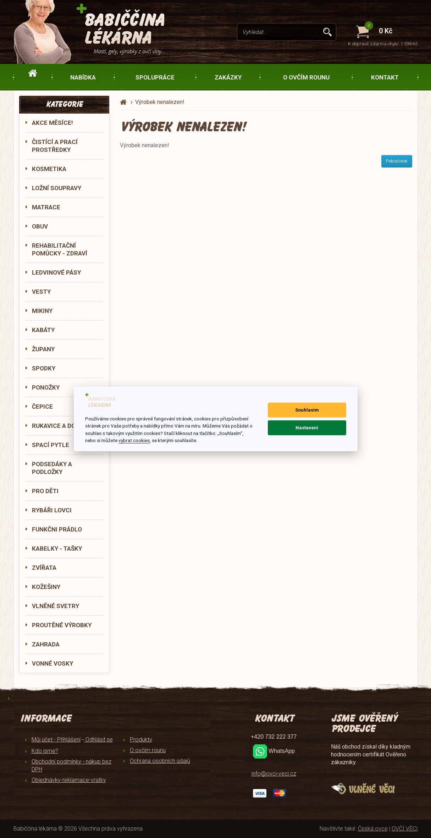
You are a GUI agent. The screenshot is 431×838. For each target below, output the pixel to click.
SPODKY (43, 368)
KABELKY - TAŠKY (57, 548)
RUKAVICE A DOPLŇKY (63, 425)
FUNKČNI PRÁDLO (57, 529)
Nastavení (306, 427)
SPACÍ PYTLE (50, 444)
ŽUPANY (43, 349)
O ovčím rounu (306, 77)
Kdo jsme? (45, 751)
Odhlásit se (98, 739)
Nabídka (83, 77)
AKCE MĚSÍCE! (52, 122)
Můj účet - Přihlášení (56, 739)
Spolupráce (155, 77)
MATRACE (46, 207)
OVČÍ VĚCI (405, 828)
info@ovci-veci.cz (274, 773)
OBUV (40, 226)
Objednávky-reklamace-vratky (69, 780)
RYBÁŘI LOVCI (52, 510)
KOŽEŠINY (46, 586)
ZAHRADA (46, 644)
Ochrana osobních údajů (160, 760)
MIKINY (42, 310)
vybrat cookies (134, 440)
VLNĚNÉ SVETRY (55, 606)
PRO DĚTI (45, 491)
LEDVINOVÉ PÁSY (56, 272)
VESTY (41, 291)
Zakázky (228, 77)
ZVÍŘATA (44, 567)
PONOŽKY (46, 387)
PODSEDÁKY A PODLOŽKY (52, 468)
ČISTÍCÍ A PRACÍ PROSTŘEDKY (55, 145)
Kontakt (385, 77)
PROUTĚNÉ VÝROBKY (62, 625)
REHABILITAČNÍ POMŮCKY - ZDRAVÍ (59, 249)
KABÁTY (43, 329)
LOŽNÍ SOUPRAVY (56, 188)
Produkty (141, 739)
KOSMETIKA (49, 168)
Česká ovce (373, 828)
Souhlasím (307, 410)
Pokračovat (397, 161)
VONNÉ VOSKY (52, 663)
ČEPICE (42, 406)
